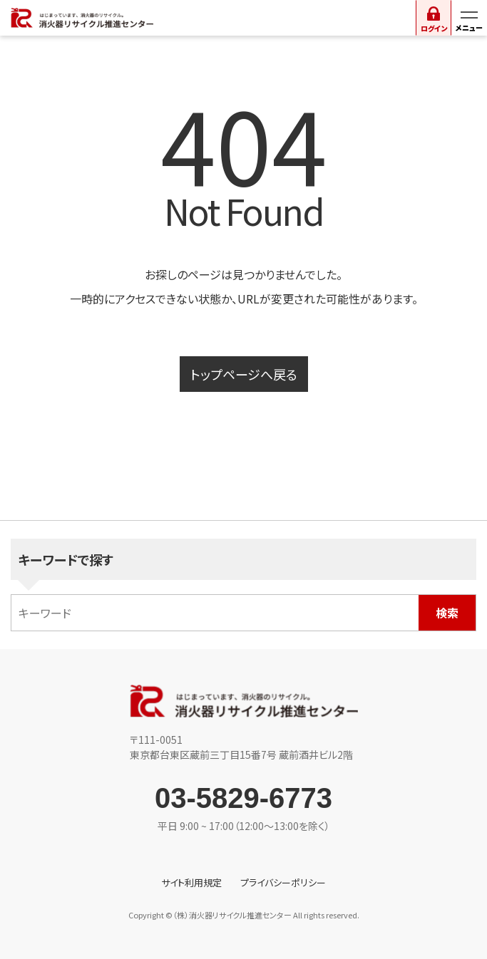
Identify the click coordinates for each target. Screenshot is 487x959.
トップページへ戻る (243, 374)
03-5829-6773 (243, 798)
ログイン (434, 28)
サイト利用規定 (191, 882)
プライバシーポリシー (283, 882)
